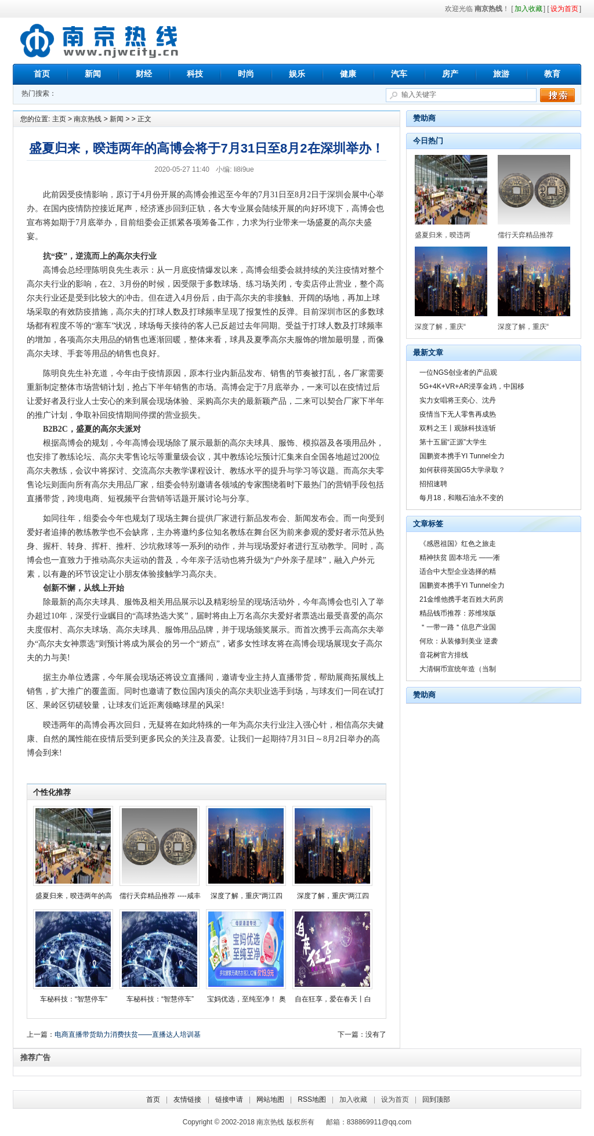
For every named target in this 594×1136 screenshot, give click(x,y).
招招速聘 (433, 484)
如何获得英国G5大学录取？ (462, 470)
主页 (59, 119)
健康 (348, 73)
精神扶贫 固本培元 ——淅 (459, 557)
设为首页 (395, 1099)
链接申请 (229, 1099)
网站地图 (270, 1099)
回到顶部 (436, 1099)
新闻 (93, 73)
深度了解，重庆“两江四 (246, 896)
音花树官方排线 (443, 655)
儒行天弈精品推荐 (525, 235)
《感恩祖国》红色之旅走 (457, 544)
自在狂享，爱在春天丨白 (333, 999)
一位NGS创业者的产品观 (458, 372)
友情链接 (187, 1099)
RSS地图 (312, 1099)
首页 (42, 73)
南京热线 (100, 40)
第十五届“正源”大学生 (453, 442)
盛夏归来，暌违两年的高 (73, 896)
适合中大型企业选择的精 (457, 571)
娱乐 (297, 73)
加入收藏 (353, 1099)
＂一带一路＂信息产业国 (457, 627)
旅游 (501, 73)
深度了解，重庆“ (440, 327)
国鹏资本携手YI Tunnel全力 (462, 456)
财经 (144, 73)
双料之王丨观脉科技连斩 (457, 428)
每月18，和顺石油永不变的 (461, 498)
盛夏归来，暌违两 (442, 235)
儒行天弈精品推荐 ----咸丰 (159, 896)
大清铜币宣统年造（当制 (457, 669)
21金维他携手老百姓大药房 (461, 599)
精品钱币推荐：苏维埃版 (457, 613)
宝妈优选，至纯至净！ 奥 (246, 999)
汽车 (399, 73)
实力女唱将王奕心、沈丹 (457, 400)
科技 (195, 73)
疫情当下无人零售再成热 (457, 414)
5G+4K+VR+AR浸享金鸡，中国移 (471, 386)
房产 (450, 73)
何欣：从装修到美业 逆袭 (458, 641)
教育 (552, 73)
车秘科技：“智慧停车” (73, 999)
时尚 (246, 73)
